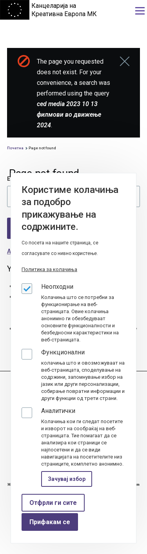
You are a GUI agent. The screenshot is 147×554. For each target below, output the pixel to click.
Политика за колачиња (49, 269)
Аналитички (58, 411)
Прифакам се (49, 522)
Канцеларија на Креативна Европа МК (64, 10)
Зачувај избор (66, 479)
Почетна (15, 148)
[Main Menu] (140, 11)
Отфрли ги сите (53, 502)
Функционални (63, 352)
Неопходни (57, 286)
